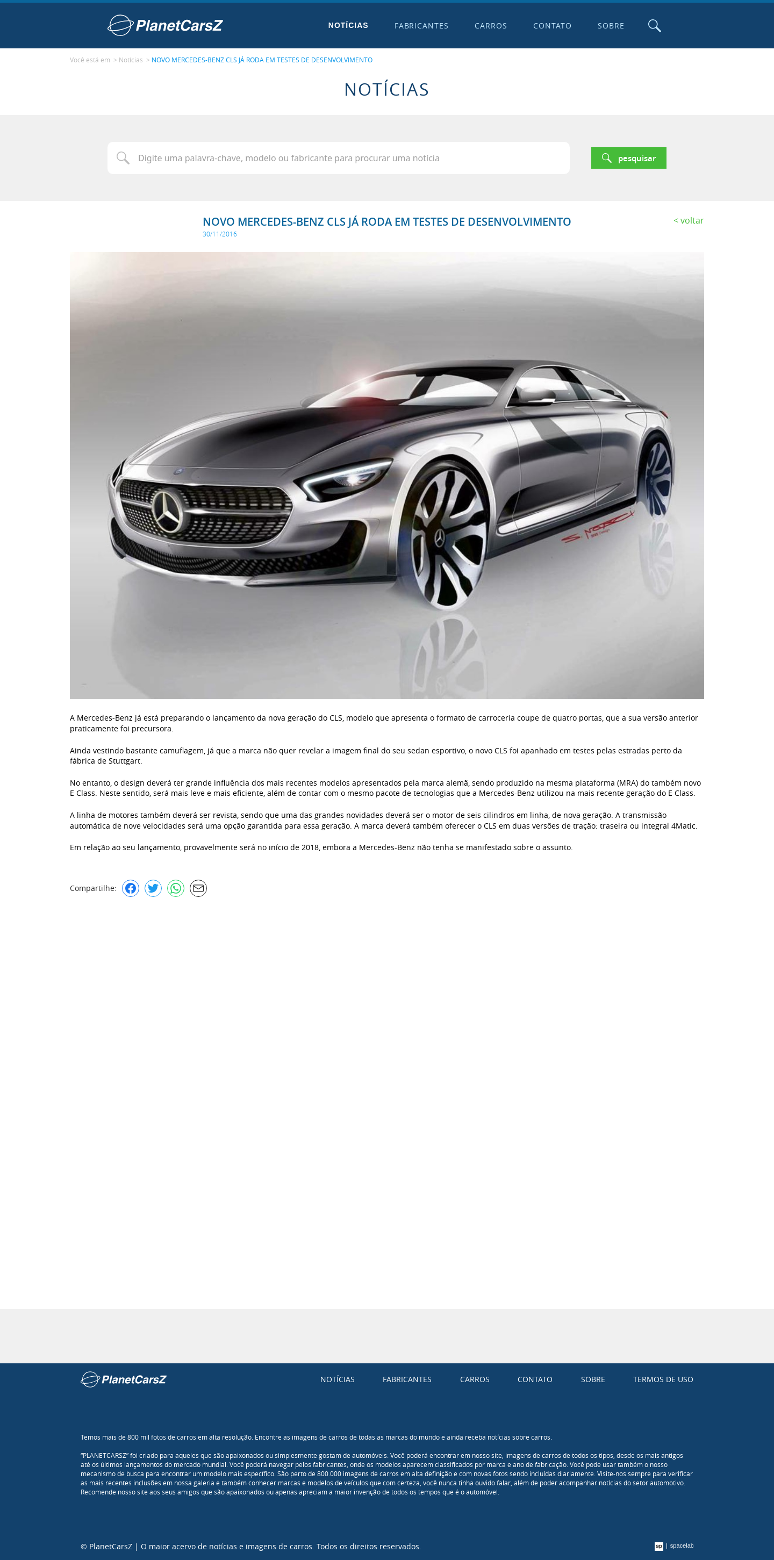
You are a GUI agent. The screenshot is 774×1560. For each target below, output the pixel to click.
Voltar (692, 220)
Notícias (348, 25)
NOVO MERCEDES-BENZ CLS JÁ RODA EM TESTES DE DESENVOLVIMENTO (262, 59)
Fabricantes (422, 25)
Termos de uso (663, 1379)
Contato (552, 25)
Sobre (611, 25)
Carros (491, 25)
